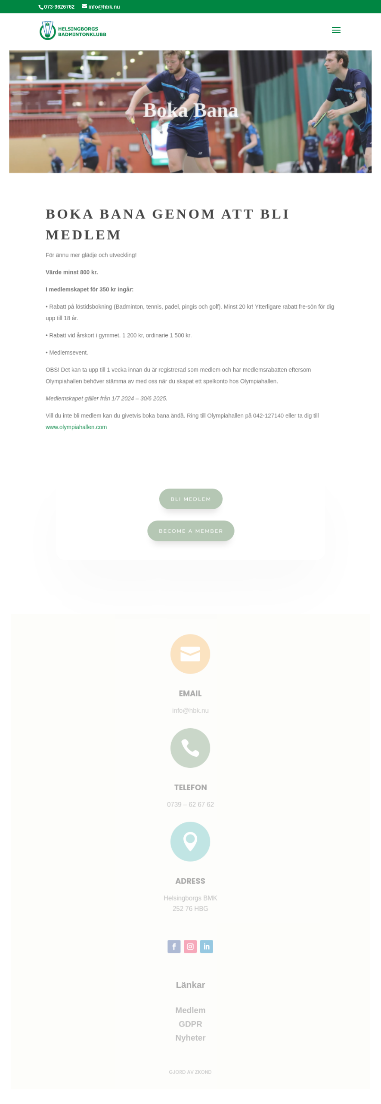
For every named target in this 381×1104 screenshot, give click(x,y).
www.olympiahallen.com (89, 415)
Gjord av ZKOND (190, 1066)
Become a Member (190, 529)
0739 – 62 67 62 (190, 805)
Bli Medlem (190, 499)
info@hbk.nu (190, 714)
